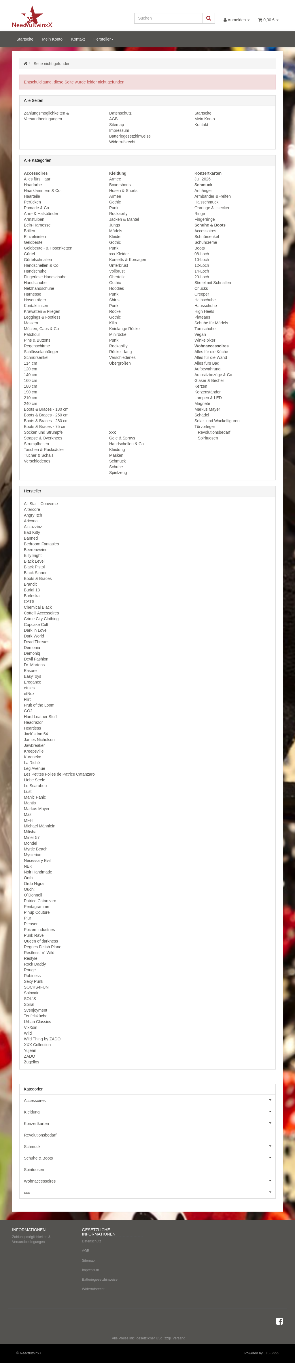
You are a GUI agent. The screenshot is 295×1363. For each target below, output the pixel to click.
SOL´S (30, 998)
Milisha (30, 831)
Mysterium (33, 854)
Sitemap (116, 124)
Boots (199, 248)
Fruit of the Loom (39, 705)
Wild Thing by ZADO (42, 1039)
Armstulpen (34, 219)
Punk (113, 207)
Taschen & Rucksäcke (44, 449)
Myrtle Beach (36, 849)
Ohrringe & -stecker (211, 207)
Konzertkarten (149, 1123)
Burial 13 (32, 590)
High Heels (204, 311)
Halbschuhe (205, 300)
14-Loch (201, 271)
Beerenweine (36, 549)
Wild (28, 1033)
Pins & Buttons (37, 340)
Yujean (30, 1050)
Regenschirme (37, 346)
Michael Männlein (39, 826)
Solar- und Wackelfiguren (217, 420)
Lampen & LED (208, 397)
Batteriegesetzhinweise (130, 136)
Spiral (29, 1004)
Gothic (115, 202)
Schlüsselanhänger (41, 351)
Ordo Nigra (34, 883)
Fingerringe (204, 219)
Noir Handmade (38, 872)
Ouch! (29, 889)
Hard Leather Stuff (40, 716)
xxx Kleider (119, 254)
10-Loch (201, 259)
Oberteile (117, 277)
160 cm (30, 380)
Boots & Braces (38, 578)
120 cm (30, 369)
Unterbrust (118, 265)
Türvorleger (204, 426)
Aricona (30, 521)
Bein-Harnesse (37, 225)
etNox (29, 693)
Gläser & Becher (209, 380)
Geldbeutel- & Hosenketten (48, 248)
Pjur (27, 918)
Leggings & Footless (42, 317)
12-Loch (201, 265)
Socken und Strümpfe (43, 432)
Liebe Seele (34, 780)
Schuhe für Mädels (211, 323)
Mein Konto (52, 39)
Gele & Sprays (122, 438)
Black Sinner (35, 572)
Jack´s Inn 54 (36, 734)
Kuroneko (32, 757)
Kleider (115, 236)
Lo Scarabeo (35, 785)
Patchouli (32, 334)
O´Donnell (33, 895)
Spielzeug (118, 472)
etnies (29, 688)
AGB (113, 119)
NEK (28, 866)
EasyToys (32, 676)
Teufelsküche (36, 1016)
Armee (115, 179)
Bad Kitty (32, 532)
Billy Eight (32, 555)
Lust (27, 791)
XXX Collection (37, 1044)
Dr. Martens (34, 665)
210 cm (30, 397)
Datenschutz (120, 113)
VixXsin (30, 1027)
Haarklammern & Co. (43, 190)
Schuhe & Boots (149, 1157)
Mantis (30, 803)
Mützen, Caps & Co (41, 328)
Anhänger (203, 190)
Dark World (34, 636)
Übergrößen (120, 363)
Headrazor (33, 722)
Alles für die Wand (210, 357)
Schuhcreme (205, 242)
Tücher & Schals (39, 455)
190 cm (30, 392)
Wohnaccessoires (149, 1180)
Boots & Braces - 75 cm (45, 426)
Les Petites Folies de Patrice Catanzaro (59, 774)
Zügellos (31, 1062)
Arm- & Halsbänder (41, 213)
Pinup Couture (37, 912)
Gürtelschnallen (38, 259)
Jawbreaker (34, 745)
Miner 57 (31, 837)
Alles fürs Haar (37, 179)
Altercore (32, 509)
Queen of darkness (41, 941)
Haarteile (32, 196)
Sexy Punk (33, 981)
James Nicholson (39, 739)
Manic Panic (35, 797)
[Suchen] (168, 18)
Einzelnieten (35, 236)
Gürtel (29, 254)
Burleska (31, 595)
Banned (31, 538)
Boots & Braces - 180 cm (46, 409)
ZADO (29, 1056)
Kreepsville (34, 751)
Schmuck (117, 461)
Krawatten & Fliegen (42, 311)
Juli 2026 (202, 179)
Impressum (119, 130)
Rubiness (32, 975)
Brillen (29, 231)
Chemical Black (38, 607)
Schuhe (116, 467)
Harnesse (32, 294)
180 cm (30, 386)
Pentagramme (36, 906)
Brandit (30, 584)
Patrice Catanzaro (40, 900)
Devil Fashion (36, 659)
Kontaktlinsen (36, 305)
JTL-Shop (271, 1353)
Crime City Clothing (41, 618)
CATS (29, 601)
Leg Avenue (34, 768)
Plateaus (202, 317)
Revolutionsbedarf (213, 432)
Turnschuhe (204, 328)
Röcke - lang (120, 351)
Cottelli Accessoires (41, 613)
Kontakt (78, 39)
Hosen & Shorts (123, 190)
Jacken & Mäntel (124, 219)
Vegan (200, 334)
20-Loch (201, 277)
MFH (28, 820)
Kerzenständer (207, 392)
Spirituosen (207, 438)
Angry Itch (33, 515)
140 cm (30, 374)
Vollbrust (117, 271)
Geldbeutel (34, 242)
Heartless (32, 728)
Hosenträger (35, 300)
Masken (31, 323)
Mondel (30, 843)
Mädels (115, 231)
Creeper (201, 294)
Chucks (201, 288)
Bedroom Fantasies (41, 544)
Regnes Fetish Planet (43, 947)
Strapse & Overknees (43, 438)
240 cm (30, 403)
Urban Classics (37, 1021)
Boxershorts (120, 184)
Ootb (28, 877)
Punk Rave (34, 935)
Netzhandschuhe (39, 288)
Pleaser (30, 924)
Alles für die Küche (211, 351)
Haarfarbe (33, 184)
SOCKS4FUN (36, 987)
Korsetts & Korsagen (127, 259)
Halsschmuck (206, 202)
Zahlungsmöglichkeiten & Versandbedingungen (31, 1239)
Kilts (113, 323)
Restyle (30, 958)
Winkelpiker (204, 340)
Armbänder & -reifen (212, 196)
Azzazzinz (33, 526)
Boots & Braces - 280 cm (46, 420)
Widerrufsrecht (122, 142)
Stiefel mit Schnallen (212, 282)
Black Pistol (34, 567)
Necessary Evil (37, 860)
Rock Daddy (35, 964)
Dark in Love (35, 630)
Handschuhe (35, 271)
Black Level (34, 561)
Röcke (115, 311)
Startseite (24, 39)
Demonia (32, 647)
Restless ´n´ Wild (39, 952)
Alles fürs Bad (206, 363)
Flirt (27, 699)
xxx (149, 1192)
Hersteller (103, 39)
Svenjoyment (35, 1010)
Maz (27, 814)
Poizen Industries (39, 929)
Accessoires (205, 231)
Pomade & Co (36, 207)
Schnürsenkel (36, 357)
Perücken (32, 202)
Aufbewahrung (207, 369)
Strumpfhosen (36, 443)
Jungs (114, 225)
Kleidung (117, 449)
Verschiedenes (37, 461)
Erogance (32, 682)
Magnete (202, 403)
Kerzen (200, 386)
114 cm (30, 363)
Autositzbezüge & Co (213, 374)
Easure (30, 670)
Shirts (114, 300)
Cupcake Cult (36, 624)
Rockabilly (118, 213)
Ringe (199, 213)
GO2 (28, 711)
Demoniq (32, 653)
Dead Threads (36, 641)
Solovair (31, 993)
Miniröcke (117, 334)
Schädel (201, 415)
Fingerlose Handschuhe (45, 277)
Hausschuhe (205, 305)
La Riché (32, 762)
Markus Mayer (207, 409)
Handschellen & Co (41, 265)
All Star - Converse (41, 503)
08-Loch (201, 254)
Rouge (30, 970)
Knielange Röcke (124, 328)
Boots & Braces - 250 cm (46, 415)
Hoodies (116, 288)
